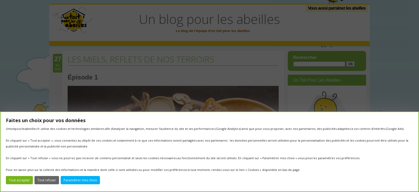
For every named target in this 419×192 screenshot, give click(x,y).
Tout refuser (46, 180)
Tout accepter (19, 180)
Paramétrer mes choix (80, 180)
